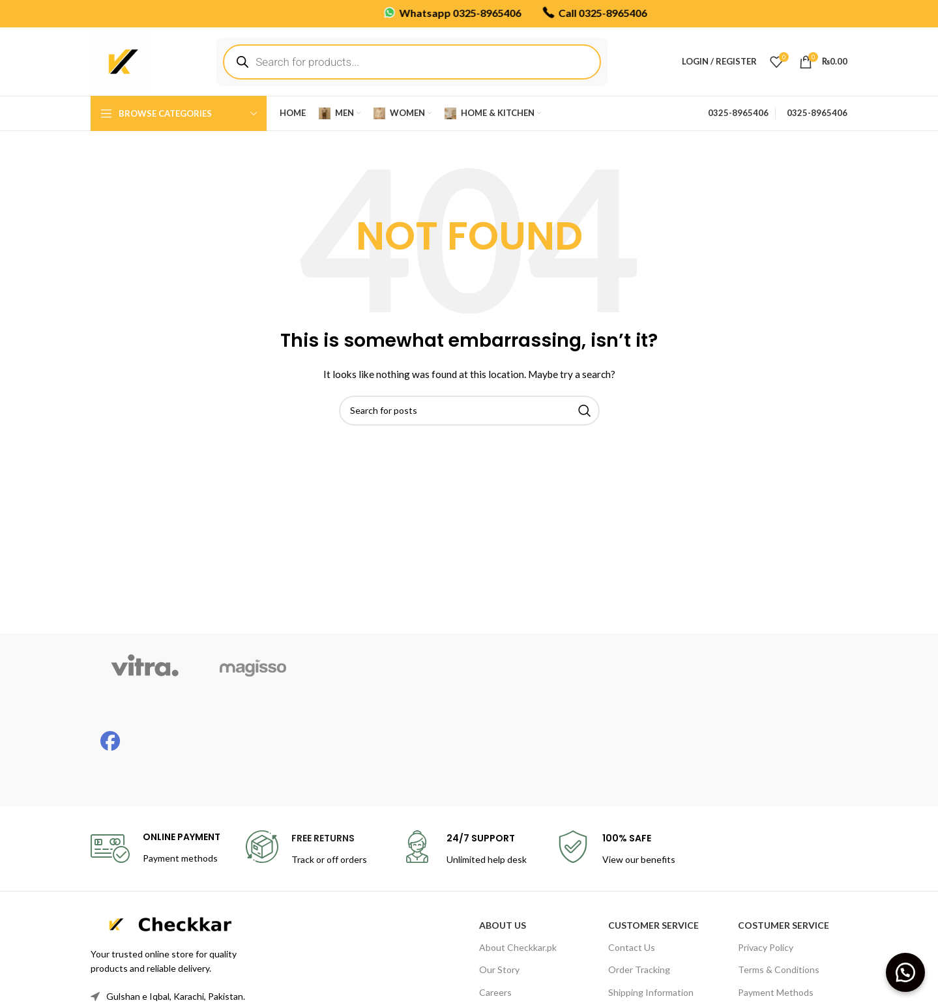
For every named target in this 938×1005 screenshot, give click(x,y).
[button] (905, 972)
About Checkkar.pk (518, 947)
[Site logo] (122, 60)
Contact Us (631, 947)
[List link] (178, 996)
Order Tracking (639, 969)
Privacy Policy (765, 947)
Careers (495, 992)
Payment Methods (775, 992)
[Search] (469, 411)
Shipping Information (651, 992)
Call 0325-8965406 (555, 12)
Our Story (499, 969)
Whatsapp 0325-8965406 (413, 12)
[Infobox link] (155, 848)
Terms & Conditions (778, 969)
